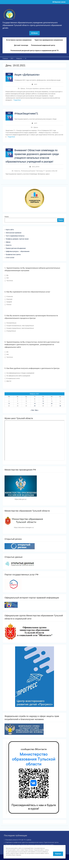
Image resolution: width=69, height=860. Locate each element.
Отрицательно (10, 331)
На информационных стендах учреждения (19, 373)
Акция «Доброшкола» (27, 74)
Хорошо (58, 854)
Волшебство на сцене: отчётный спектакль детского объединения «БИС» (29, 845)
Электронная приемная (13, 233)
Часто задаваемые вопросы (15, 236)
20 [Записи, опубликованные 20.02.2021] (51, 403)
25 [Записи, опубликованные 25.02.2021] (34, 406)
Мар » (37, 410)
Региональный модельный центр (43, 45)
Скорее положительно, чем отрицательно (19, 325)
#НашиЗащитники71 (26, 113)
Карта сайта (10, 229)
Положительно (10, 323)
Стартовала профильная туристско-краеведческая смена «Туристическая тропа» (32, 842)
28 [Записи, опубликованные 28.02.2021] (60, 406)
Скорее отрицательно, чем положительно (19, 328)
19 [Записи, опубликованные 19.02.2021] (43, 403)
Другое (8, 381)
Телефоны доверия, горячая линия (17, 239)
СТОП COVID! (10, 257)
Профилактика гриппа (13, 254)
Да (6, 275)
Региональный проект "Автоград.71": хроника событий (39, 171)
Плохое (8, 304)
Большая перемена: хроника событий (38, 88)
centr (35, 84)
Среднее (8, 302)
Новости (17, 171)
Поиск (7, 216)
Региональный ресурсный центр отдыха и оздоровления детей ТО (35, 50)
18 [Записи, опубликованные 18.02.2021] (34, 403)
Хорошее (8, 299)
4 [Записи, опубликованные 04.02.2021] (34, 399)
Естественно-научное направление (19, 40)
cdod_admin (35, 166)
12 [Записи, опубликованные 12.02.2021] (43, 401)
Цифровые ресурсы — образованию (17, 251)
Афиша (22, 88)
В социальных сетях (12, 378)
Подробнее (17, 100)
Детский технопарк (21, 45)
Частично (9, 280)
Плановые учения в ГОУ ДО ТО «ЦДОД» (18, 840)
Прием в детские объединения (16, 248)
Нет (7, 278)
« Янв (32, 410)
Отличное (9, 296)
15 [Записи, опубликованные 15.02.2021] (9, 403)
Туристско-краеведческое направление (49, 40)
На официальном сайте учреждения (17, 376)
